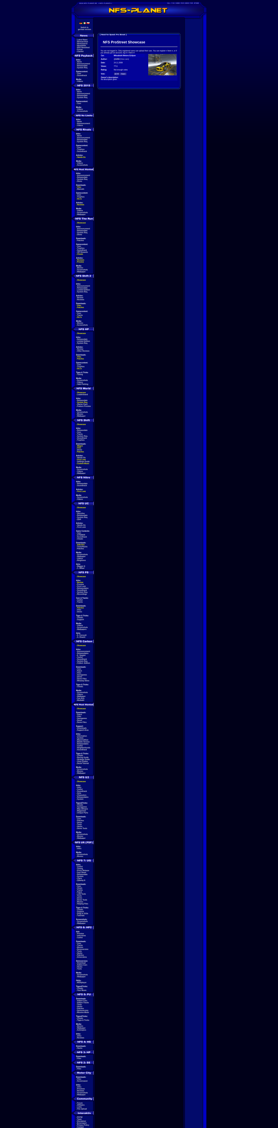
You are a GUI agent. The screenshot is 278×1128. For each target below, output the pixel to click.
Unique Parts (82, 813)
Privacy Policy (83, 1125)
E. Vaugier (81, 655)
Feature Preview (84, 406)
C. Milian (80, 568)
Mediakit (80, 700)
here (169, 51)
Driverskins (82, 957)
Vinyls (79, 888)
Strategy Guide (83, 759)
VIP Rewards (82, 252)
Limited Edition (83, 290)
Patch (79, 671)
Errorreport (82, 1123)
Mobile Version (83, 742)
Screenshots (82, 111)
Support (80, 620)
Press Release (83, 871)
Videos (80, 81)
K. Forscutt (82, 635)
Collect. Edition (83, 663)
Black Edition (82, 740)
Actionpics (81, 1030)
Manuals (80, 189)
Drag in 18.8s (82, 914)
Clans (79, 878)
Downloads (82, 728)
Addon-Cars (82, 965)
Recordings (82, 594)
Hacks (79, 826)
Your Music (82, 990)
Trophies (81, 149)
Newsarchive (82, 42)
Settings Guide (83, 462)
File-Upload (82, 1109)
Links (79, 1107)
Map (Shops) (82, 809)
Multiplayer (82, 982)
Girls (79, 793)
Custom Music (83, 463)
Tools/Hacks (82, 547)
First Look (81, 460)
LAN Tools (81, 894)
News (79, 62)
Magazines (81, 811)
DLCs (79, 199)
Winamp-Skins (83, 681)
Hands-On (81, 157)
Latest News (82, 40)
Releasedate (82, 66)
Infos (79, 787)
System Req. (82, 68)
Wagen (80, 446)
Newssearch (82, 44)
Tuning (80, 374)
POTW (79, 1117)
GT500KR (81, 535)
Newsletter (81, 46)
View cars (124, 59)
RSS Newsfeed (83, 48)
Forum (80, 49)
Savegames (82, 675)
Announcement (83, 64)
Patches (80, 240)
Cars (79, 73)
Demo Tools (82, 828)
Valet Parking (82, 384)
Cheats (80, 254)
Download (81, 963)
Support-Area (82, 730)
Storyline (81, 513)
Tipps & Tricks (83, 1020)
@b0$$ (117, 59)
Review (80, 298)
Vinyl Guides (82, 761)
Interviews (81, 936)
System (80, 738)
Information (82, 736)
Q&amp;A (81, 880)
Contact (80, 1127)
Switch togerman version (84, 28)
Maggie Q (81, 566)
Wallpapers (82, 629)
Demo (79, 181)
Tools (79, 824)
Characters (81, 795)
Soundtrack (82, 75)
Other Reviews (83, 351)
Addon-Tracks (83, 1003)
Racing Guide (82, 757)
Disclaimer (81, 1121)
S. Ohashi (81, 637)
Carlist (80, 600)
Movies (80, 268)
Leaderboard (82, 394)
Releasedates (82, 588)
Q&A (79, 519)
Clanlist (80, 51)
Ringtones (81, 560)
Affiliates (81, 1105)
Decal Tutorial (83, 763)
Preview (80, 262)
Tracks (80, 315)
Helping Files (82, 904)
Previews (81, 1089)
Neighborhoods (83, 748)
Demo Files (82, 679)
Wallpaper (81, 214)
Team (79, 1119)
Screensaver (82, 1081)
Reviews (80, 205)
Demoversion (82, 949)
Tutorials (80, 915)
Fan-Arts (80, 698)
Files (79, 187)
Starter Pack (82, 404)
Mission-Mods (83, 1012)
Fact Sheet (81, 872)
